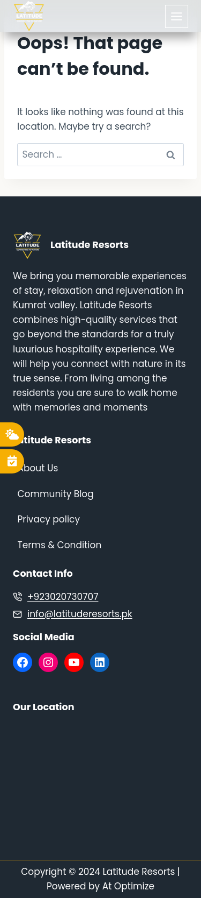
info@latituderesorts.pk (79, 613)
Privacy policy (49, 519)
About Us (38, 468)
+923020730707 (62, 596)
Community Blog (56, 493)
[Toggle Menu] (176, 16)
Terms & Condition (60, 545)
